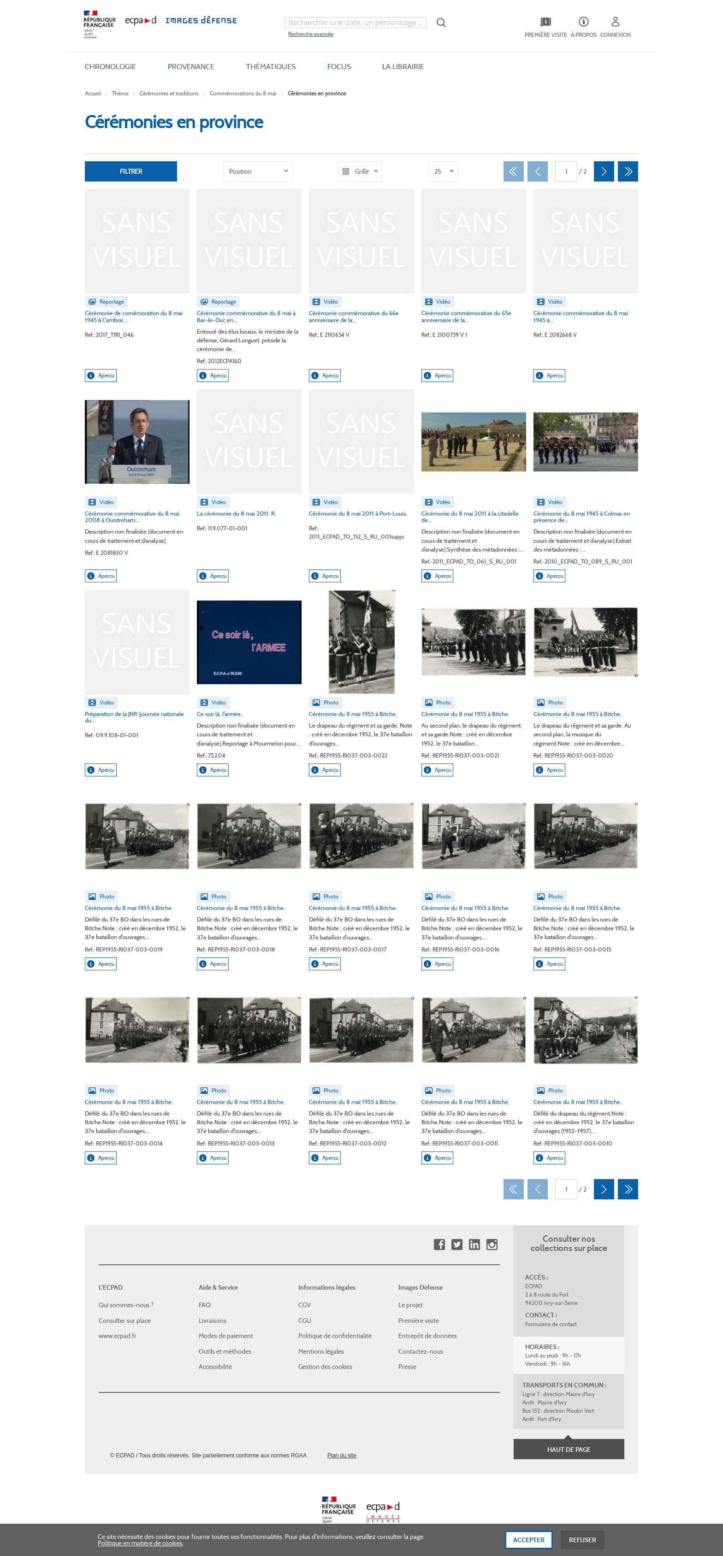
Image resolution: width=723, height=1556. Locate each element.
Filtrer (131, 171)
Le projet (410, 1305)
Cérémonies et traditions (169, 93)
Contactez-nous (420, 1351)
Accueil (93, 93)
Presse (407, 1366)
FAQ (205, 1305)
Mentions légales (321, 1351)
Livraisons (212, 1320)
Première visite (418, 1320)
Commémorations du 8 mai (243, 93)
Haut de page (569, 1449)
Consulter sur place (125, 1320)
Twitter (456, 1245)
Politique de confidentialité (335, 1336)
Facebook (439, 1245)
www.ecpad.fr (117, 1336)
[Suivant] (604, 171)
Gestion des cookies (325, 1366)
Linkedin (474, 1245)
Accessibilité (215, 1366)
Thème (120, 93)
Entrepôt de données (427, 1336)
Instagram (492, 1245)
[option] (258, 171)
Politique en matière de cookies (140, 1548)
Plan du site (341, 1455)
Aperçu (100, 375)
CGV (304, 1305)
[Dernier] (628, 171)
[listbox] (257, 171)
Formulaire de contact (551, 1324)
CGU (304, 1320)
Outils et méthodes (225, 1351)
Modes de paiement (226, 1336)
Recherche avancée (310, 33)
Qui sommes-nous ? (126, 1305)
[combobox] (355, 22)
